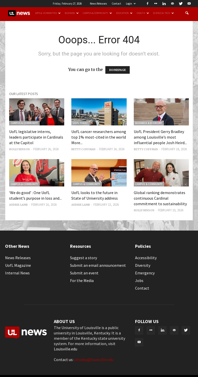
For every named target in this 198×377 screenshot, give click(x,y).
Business (72, 13)
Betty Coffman (83, 149)
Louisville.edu (65, 348)
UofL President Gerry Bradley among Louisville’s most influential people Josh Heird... (160, 137)
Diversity (142, 265)
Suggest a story (83, 257)
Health (143, 13)
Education (124, 13)
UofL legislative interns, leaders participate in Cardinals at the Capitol (36, 137)
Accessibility (146, 257)
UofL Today (80, 123)
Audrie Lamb (18, 204)
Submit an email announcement (98, 265)
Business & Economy (148, 123)
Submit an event (84, 272)
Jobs (139, 280)
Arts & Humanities (48, 13)
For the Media (82, 280)
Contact (116, 3)
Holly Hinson (19, 149)
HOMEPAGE (117, 70)
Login (131, 3)
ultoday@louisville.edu (93, 359)
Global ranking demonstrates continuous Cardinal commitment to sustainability (160, 198)
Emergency (145, 272)
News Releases (98, 3)
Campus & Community (97, 13)
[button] (187, 13)
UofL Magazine (18, 265)
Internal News (17, 272)
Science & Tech (163, 13)
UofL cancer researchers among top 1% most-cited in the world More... (98, 137)
